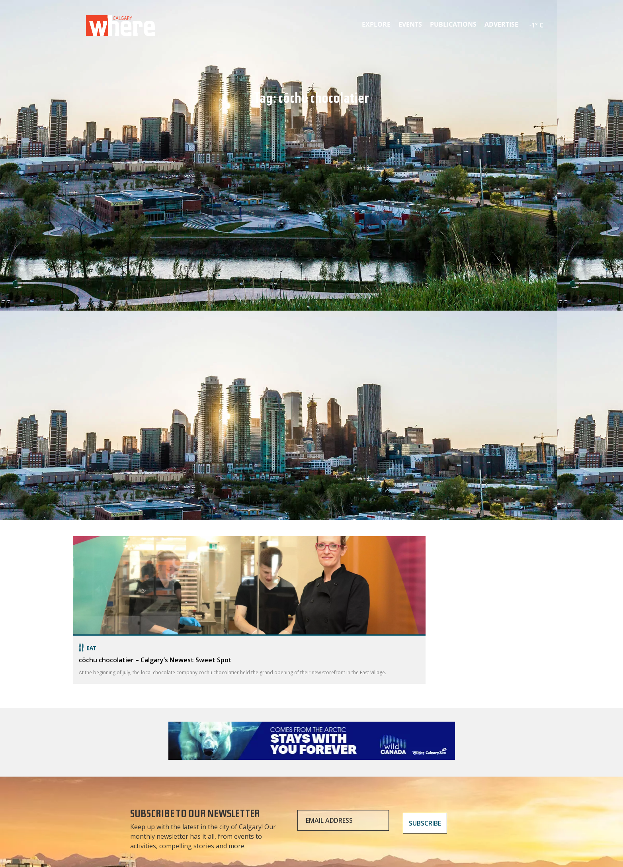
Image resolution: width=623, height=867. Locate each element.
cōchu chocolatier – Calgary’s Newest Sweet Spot (155, 660)
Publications (453, 24)
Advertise (501, 24)
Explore (376, 24)
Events (410, 24)
